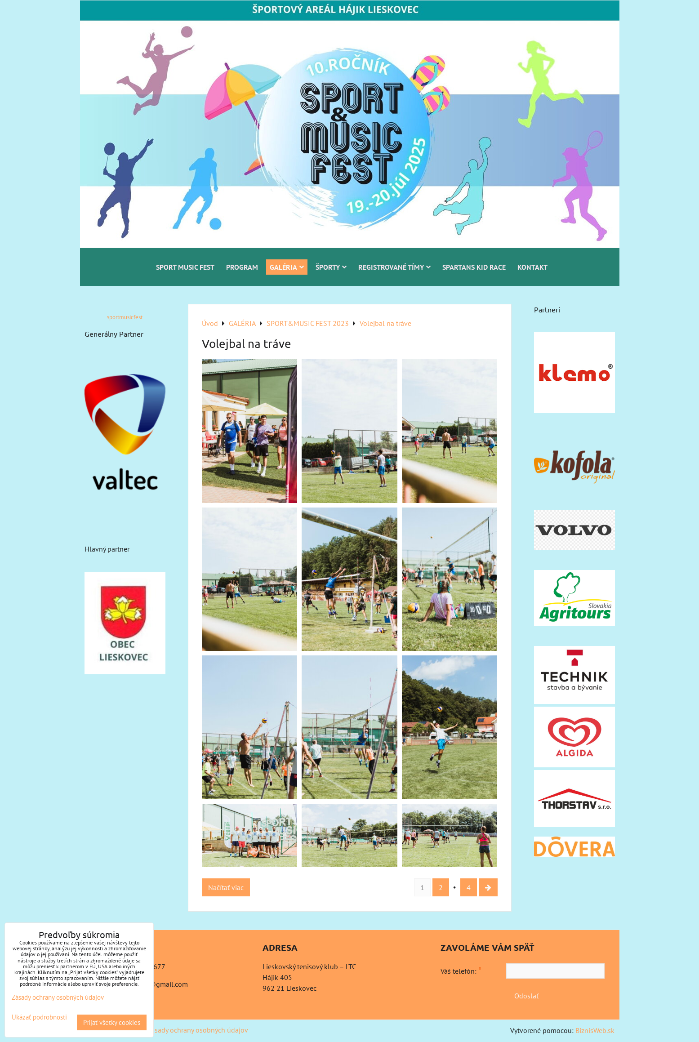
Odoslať (526, 995)
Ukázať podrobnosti (39, 1017)
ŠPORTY (331, 267)
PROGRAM (242, 267)
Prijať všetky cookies (111, 1022)
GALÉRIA (287, 267)
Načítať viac (226, 887)
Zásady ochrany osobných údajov (197, 1029)
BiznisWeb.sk (594, 1030)
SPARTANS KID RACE (474, 267)
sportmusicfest (124, 317)
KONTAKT (532, 267)
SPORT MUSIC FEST (185, 267)
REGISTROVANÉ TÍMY (394, 267)
